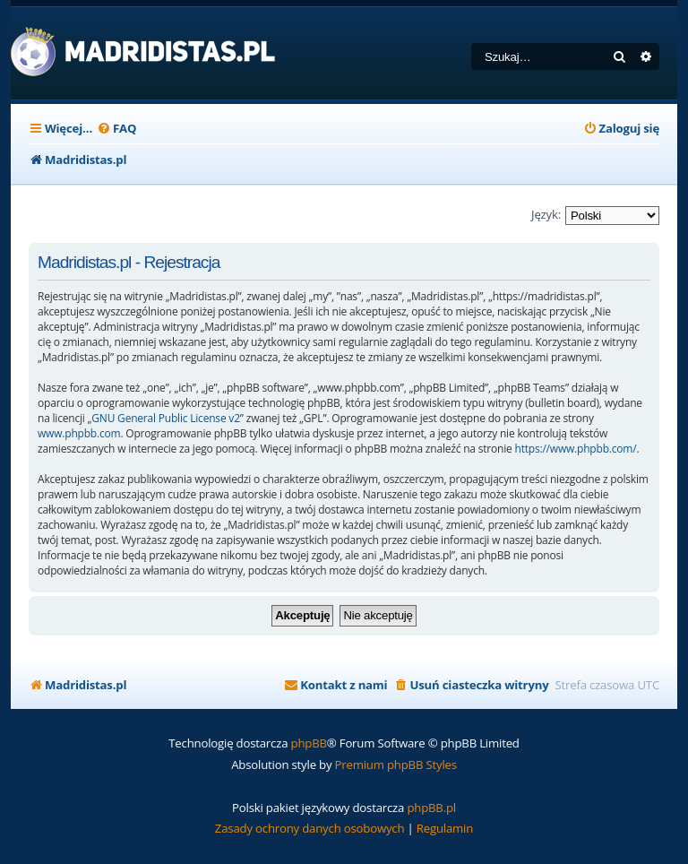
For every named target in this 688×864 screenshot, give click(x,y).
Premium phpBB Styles (396, 764)
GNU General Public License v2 (165, 418)
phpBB (309, 743)
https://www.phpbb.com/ (575, 448)
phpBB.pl (431, 807)
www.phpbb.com (79, 433)
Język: (546, 214)
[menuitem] (116, 129)
